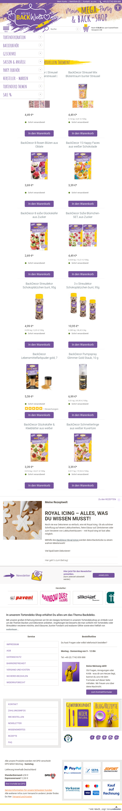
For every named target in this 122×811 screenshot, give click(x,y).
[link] (30, 13)
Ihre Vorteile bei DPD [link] (15, 784)
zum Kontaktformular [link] (101, 692)
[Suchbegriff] (63, 29)
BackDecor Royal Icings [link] (67, 540)
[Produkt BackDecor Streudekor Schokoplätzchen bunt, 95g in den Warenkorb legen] (39, 345)
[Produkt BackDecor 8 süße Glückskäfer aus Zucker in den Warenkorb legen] (39, 275)
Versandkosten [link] (114, 809)
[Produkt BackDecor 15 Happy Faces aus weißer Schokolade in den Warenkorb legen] (82, 204)
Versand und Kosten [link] (22, 796)
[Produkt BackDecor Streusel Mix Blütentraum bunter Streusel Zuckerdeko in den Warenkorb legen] (82, 134)
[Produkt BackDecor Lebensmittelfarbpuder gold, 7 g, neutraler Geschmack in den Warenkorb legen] (39, 416)
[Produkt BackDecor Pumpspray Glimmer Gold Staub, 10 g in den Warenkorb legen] (82, 416)
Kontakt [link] (90, 1)
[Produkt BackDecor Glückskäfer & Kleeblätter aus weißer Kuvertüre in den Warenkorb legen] (39, 486)
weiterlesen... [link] (12, 629)
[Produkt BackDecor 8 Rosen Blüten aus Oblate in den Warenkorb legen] (39, 204)
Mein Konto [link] (62, 1)
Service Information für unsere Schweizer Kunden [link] (28, 790)
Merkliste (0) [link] (75, 1)
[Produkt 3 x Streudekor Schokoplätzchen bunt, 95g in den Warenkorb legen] (82, 345)
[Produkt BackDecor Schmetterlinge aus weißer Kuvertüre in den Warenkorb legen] (82, 486)
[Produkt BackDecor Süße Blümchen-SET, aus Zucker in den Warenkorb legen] (82, 275)
